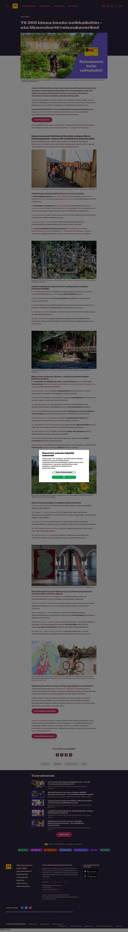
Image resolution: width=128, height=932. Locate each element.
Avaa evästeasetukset (64, 472)
